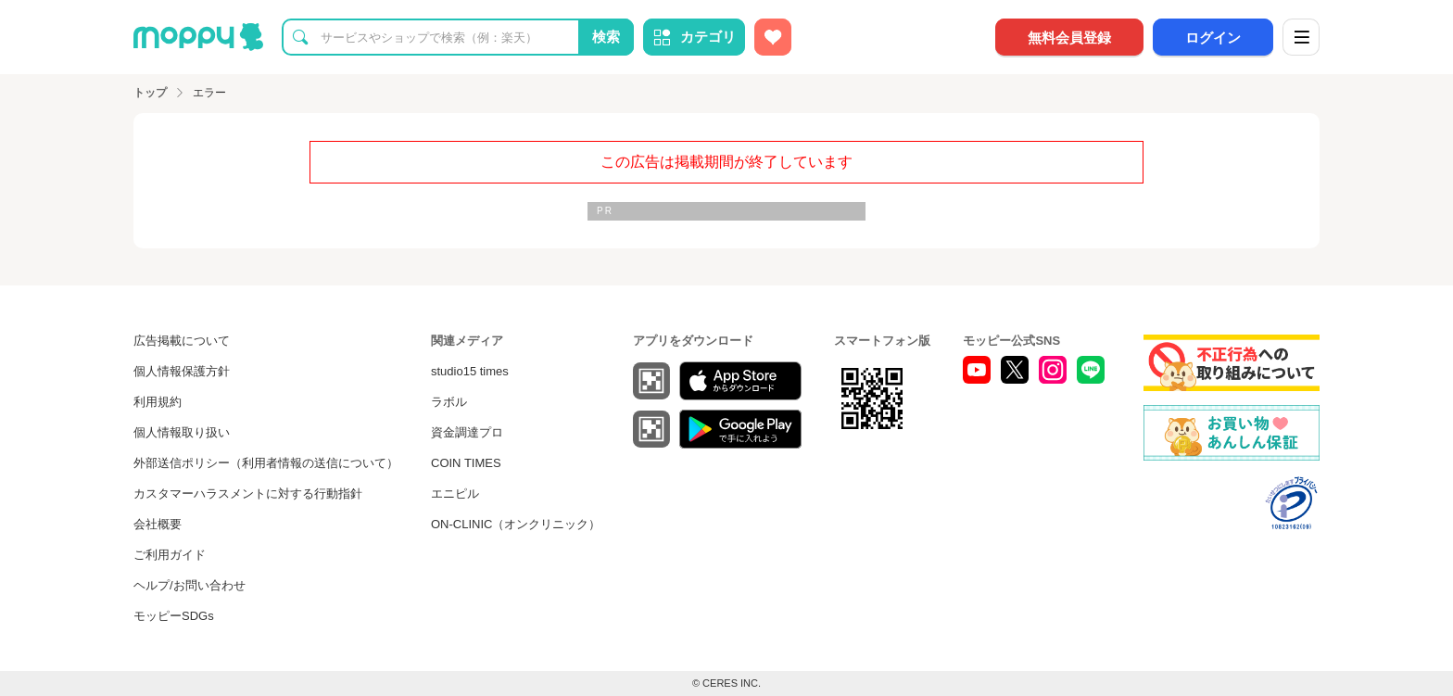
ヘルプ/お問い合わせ (189, 585)
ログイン (1213, 37)
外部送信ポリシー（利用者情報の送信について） (265, 463)
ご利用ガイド (169, 555)
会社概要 (157, 524)
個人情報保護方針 (181, 371)
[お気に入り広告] (772, 37)
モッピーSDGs (173, 616)
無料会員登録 (1069, 37)
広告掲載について (181, 341)
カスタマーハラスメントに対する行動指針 (247, 493)
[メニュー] (1301, 37)
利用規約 (157, 402)
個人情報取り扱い (181, 432)
